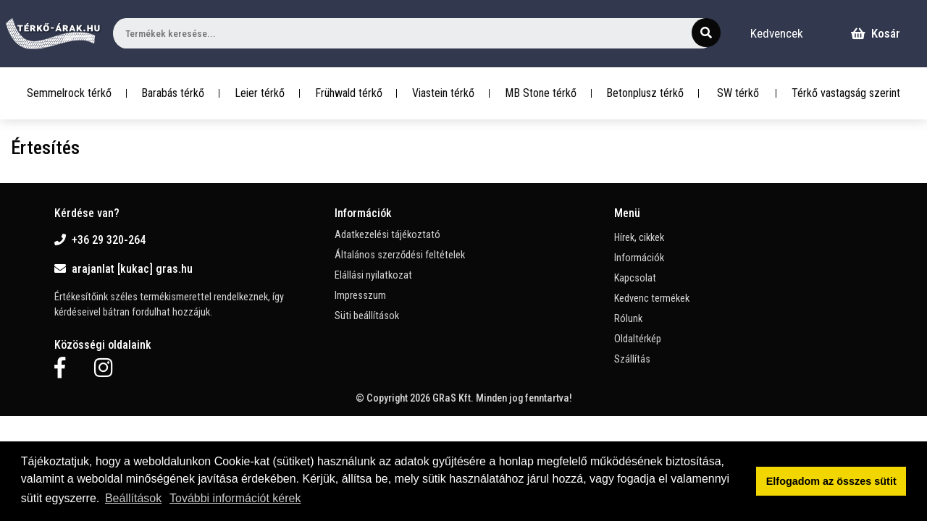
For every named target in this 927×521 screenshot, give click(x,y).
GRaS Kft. (453, 398)
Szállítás (632, 359)
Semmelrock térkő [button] (69, 93)
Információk (639, 258)
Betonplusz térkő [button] (645, 93)
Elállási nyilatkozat (373, 275)
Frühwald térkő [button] (348, 93)
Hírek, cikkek (639, 238)
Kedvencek (776, 33)
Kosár (875, 33)
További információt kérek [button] (235, 498)
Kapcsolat (635, 278)
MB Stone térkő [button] (540, 93)
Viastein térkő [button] (443, 93)
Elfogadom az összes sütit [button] (831, 481)
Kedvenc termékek (651, 298)
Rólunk (628, 319)
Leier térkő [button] (260, 93)
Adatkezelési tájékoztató (387, 235)
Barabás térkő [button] (172, 93)
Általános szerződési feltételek (400, 255)
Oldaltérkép (637, 339)
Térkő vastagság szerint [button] (846, 93)
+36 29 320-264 (100, 240)
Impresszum (360, 295)
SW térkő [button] (738, 93)
